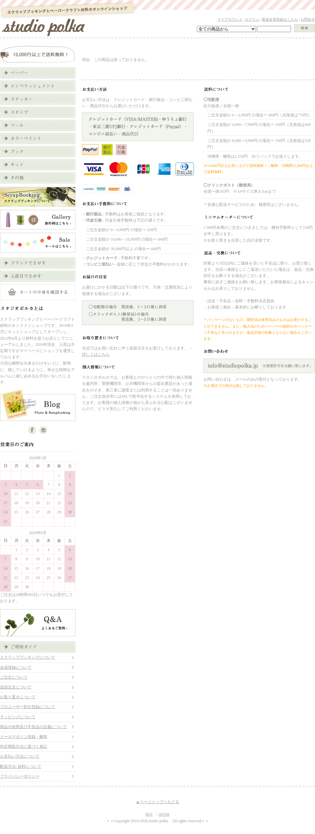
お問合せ (308, 19)
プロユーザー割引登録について (27, 707)
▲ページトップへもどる (157, 802)
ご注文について (14, 677)
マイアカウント (229, 19)
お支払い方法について (19, 756)
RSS (149, 814)
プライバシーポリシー (19, 776)
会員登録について (16, 667)
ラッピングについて (17, 717)
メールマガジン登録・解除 (23, 736)
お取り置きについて (17, 697)
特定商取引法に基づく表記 (23, 746)
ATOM (164, 814)
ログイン (252, 19)
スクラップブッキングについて (27, 657)
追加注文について (16, 687)
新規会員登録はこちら (280, 19)
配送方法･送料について (20, 766)
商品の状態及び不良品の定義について (33, 727)
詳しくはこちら (96, 354)
